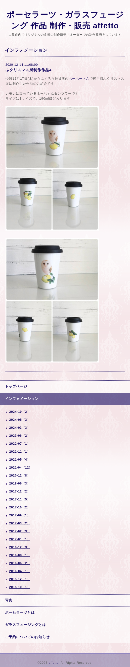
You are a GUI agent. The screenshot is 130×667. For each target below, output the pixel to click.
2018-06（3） (19, 483)
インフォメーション (22, 399)
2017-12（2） (19, 491)
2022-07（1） (19, 443)
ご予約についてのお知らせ (27, 637)
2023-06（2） (19, 435)
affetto (54, 663)
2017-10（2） (19, 507)
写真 (8, 600)
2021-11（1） (19, 451)
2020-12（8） (19, 475)
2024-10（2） (19, 412)
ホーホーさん (79, 78)
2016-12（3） (19, 547)
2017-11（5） (19, 499)
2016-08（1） (19, 555)
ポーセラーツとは (20, 612)
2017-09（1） (19, 515)
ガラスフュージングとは (25, 625)
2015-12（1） (19, 579)
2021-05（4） (19, 459)
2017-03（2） (19, 523)
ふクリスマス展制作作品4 (28, 70)
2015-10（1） (19, 587)
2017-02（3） (19, 531)
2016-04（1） (19, 571)
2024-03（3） (19, 427)
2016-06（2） (19, 563)
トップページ (16, 386)
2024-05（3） (19, 420)
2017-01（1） (19, 539)
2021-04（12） (20, 467)
